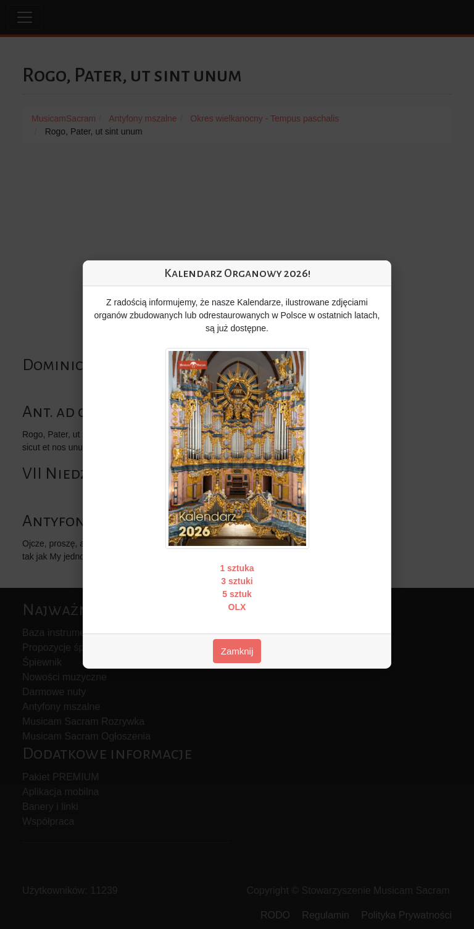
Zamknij (237, 651)
